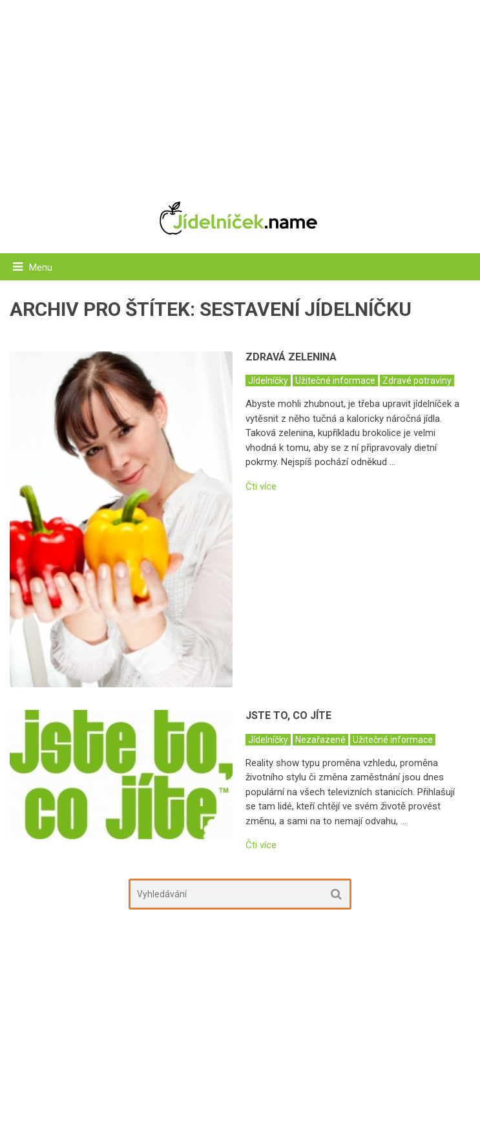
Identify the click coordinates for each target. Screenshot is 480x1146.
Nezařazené (320, 739)
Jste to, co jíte (288, 715)
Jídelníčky (268, 380)
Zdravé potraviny (417, 380)
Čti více (261, 487)
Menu (40, 267)
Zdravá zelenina (291, 357)
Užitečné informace (335, 380)
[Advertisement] (240, 93)
